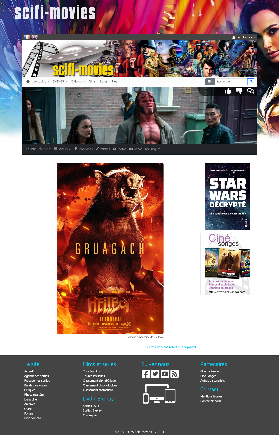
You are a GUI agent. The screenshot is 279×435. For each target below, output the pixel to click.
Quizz (27, 409)
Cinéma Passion (210, 371)
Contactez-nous (210, 401)
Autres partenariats (212, 380)
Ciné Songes (208, 376)
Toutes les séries (94, 376)
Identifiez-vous (243, 37)
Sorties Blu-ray (92, 410)
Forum (28, 413)
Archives (29, 404)
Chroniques (90, 415)
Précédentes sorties (37, 380)
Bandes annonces (35, 385)
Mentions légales (211, 396)
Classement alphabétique (99, 380)
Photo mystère (34, 394)
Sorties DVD (91, 406)
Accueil (28, 371)
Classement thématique (98, 390)
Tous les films (92, 371)
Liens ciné (30, 399)
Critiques (29, 390)
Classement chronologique (100, 385)
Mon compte (32, 418)
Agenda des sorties (36, 376)
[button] (41, 82)
